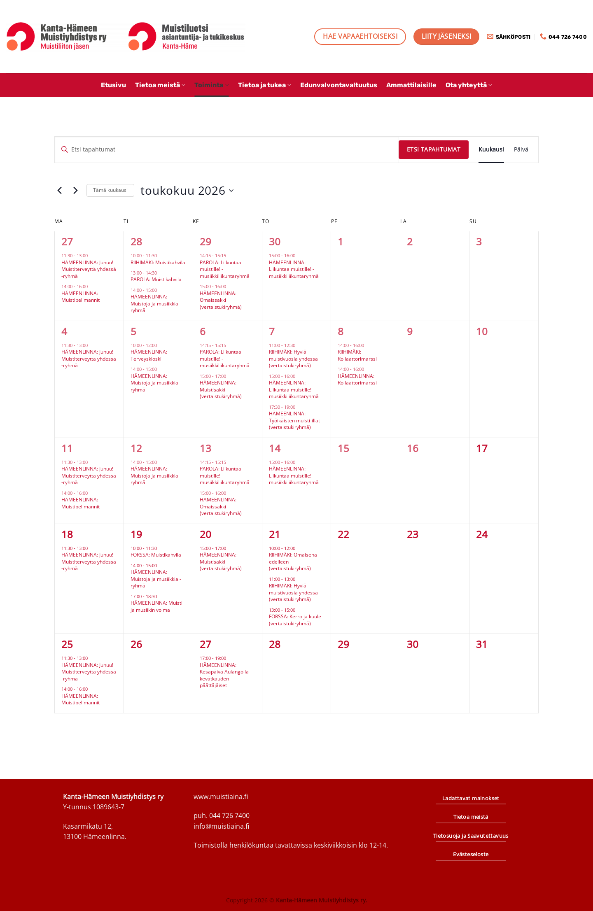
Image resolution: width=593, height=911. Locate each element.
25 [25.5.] (67, 644)
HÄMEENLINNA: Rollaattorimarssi (357, 380)
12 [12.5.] (136, 448)
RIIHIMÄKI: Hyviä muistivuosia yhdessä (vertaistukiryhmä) (293, 358)
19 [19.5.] (136, 534)
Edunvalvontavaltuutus (338, 85)
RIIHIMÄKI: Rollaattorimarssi (357, 355)
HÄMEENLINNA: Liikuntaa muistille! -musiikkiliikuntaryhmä (294, 269)
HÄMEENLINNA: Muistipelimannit (80, 297)
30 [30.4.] (274, 241)
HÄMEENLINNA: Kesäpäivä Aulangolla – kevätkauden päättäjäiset (226, 675)
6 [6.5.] (202, 331)
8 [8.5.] (340, 331)
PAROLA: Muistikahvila (156, 279)
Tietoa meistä (160, 85)
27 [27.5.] (205, 644)
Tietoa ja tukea (264, 85)
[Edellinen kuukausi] (59, 191)
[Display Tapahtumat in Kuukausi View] (491, 150)
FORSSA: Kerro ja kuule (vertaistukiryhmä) (295, 620)
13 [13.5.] (205, 448)
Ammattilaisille (411, 85)
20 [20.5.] (205, 534)
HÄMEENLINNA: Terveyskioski (149, 355)
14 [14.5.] (274, 448)
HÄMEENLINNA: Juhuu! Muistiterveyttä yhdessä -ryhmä (88, 269)
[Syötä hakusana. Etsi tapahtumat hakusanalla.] (227, 150)
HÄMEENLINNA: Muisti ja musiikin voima (156, 606)
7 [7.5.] (272, 331)
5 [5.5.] (133, 331)
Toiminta (211, 85)
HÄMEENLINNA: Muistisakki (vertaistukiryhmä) (221, 389)
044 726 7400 (229, 815)
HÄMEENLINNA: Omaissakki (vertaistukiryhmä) (221, 300)
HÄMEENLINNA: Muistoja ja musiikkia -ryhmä (156, 303)
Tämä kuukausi (110, 189)
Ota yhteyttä (469, 85)
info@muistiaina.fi (221, 826)
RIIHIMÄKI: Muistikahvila (158, 262)
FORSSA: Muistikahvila (156, 554)
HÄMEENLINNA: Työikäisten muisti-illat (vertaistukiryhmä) (294, 420)
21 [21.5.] (274, 534)
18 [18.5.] (67, 534)
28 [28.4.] (136, 241)
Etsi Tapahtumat (433, 149)
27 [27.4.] (67, 241)
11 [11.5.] (67, 448)
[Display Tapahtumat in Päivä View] (521, 150)
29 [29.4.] (205, 241)
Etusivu (113, 85)
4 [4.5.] (64, 331)
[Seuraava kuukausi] (75, 191)
